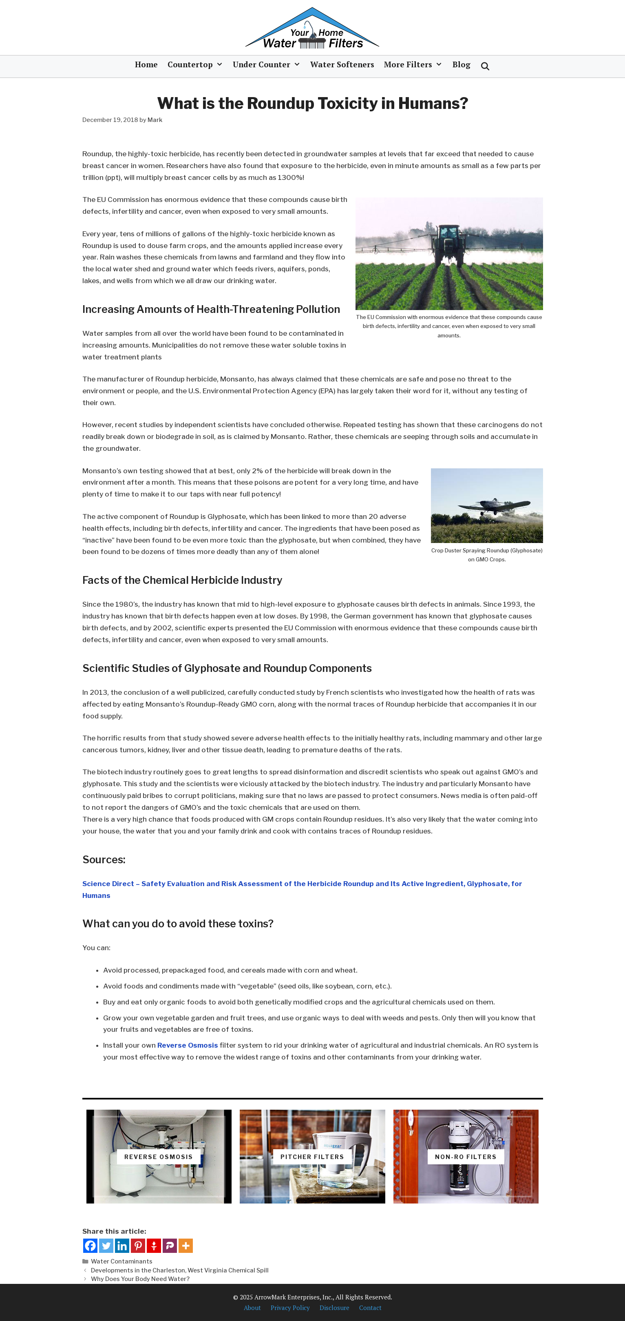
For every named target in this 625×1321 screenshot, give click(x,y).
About (252, 1307)
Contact (370, 1307)
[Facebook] (90, 1246)
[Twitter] (106, 1246)
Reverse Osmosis (187, 1045)
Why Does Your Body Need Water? (140, 1279)
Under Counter (269, 64)
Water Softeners (342, 64)
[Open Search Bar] (485, 66)
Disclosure (334, 1307)
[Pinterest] (138, 1246)
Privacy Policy (290, 1307)
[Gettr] (154, 1246)
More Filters (415, 64)
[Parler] (170, 1246)
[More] (186, 1246)
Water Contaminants (121, 1261)
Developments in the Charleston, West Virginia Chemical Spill (180, 1270)
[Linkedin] (122, 1246)
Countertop (198, 64)
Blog (461, 64)
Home (146, 64)
